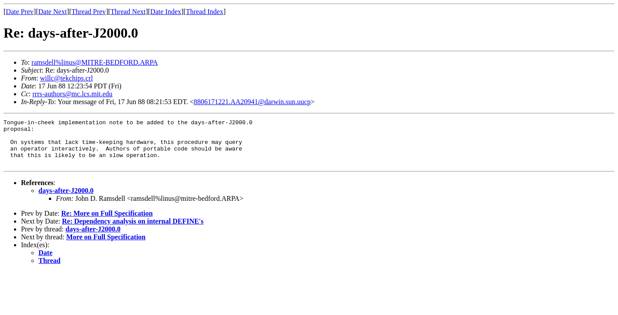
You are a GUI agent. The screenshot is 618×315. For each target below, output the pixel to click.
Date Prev (20, 11)
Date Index (165, 11)
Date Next (52, 11)
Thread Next (128, 11)
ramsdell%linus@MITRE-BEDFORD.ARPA (94, 62)
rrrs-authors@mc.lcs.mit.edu (72, 94)
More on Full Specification (106, 246)
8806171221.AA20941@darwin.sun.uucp (252, 101)
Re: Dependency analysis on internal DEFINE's (133, 230)
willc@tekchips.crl (66, 78)
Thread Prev (88, 11)
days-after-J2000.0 (66, 199)
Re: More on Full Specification (107, 222)
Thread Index (204, 11)
